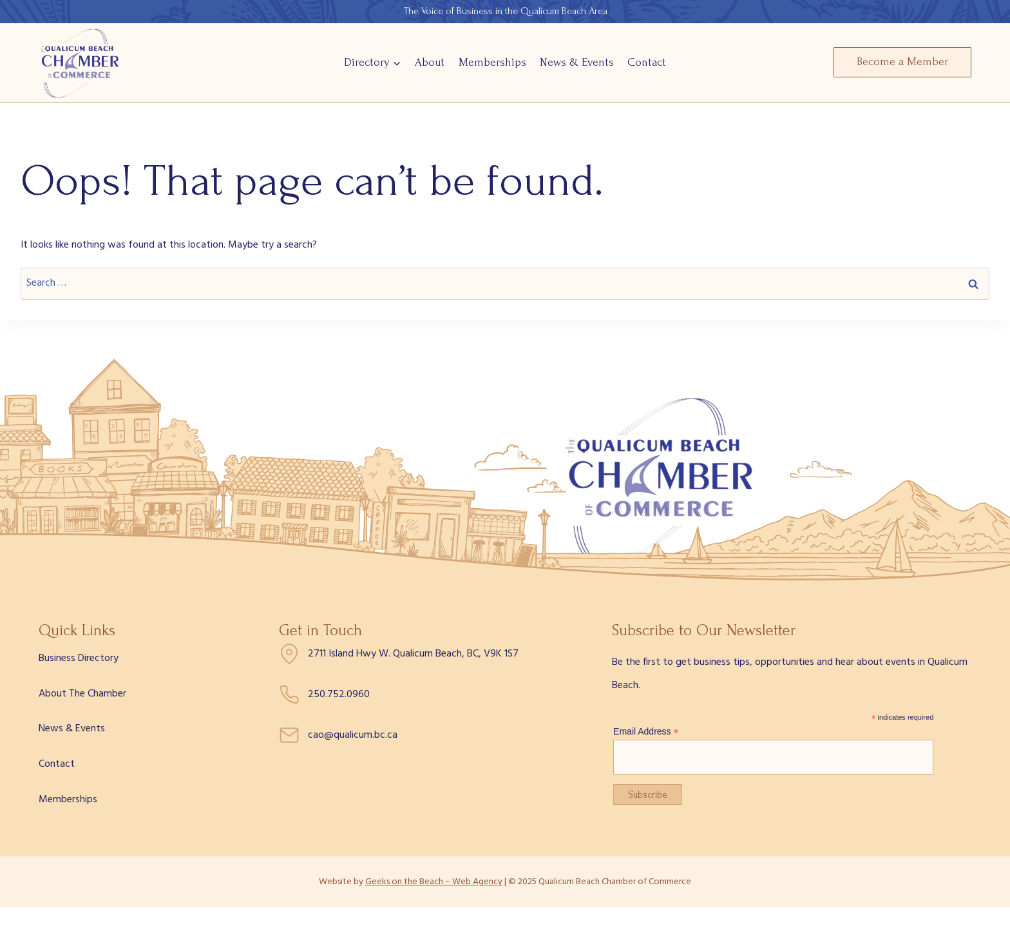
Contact (646, 62)
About (429, 62)
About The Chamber (82, 694)
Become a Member (902, 61)
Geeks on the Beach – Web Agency (433, 881)
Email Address (646, 732)
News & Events (577, 62)
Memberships (492, 62)
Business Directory (79, 658)
